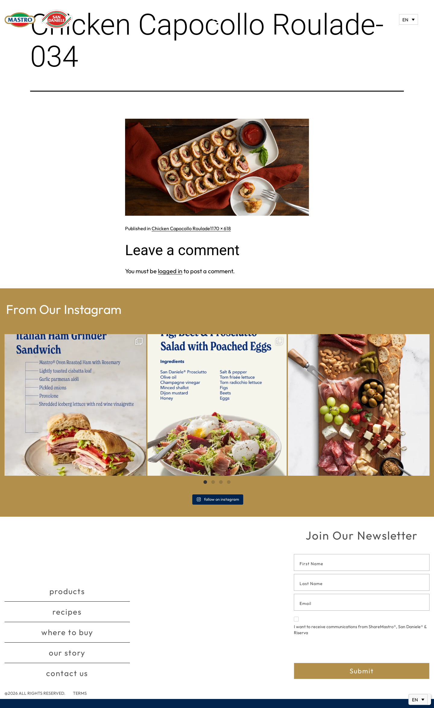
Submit (362, 671)
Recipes (67, 612)
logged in (170, 271)
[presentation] (339, 651)
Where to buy (67, 632)
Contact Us (67, 673)
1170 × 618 (220, 228)
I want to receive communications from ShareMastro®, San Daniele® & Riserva (360, 626)
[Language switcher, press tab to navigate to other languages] (408, 19)
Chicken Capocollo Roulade (181, 228)
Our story (67, 653)
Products (67, 591)
